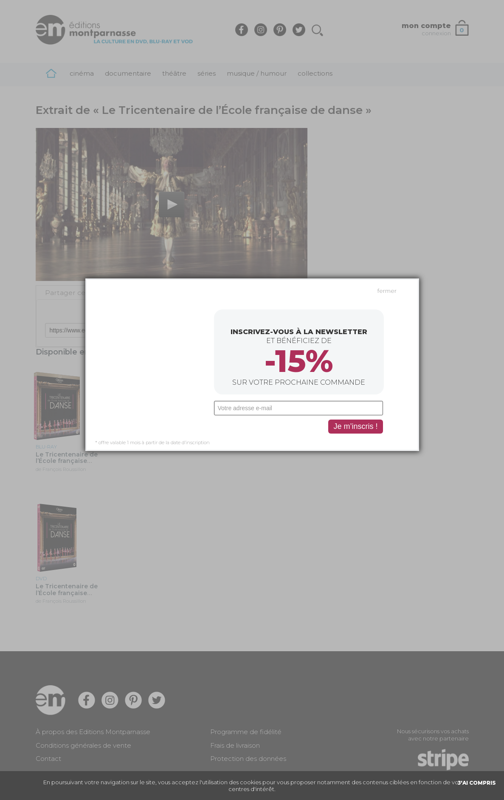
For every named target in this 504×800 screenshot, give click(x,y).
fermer (387, 193)
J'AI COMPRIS (477, 783)
